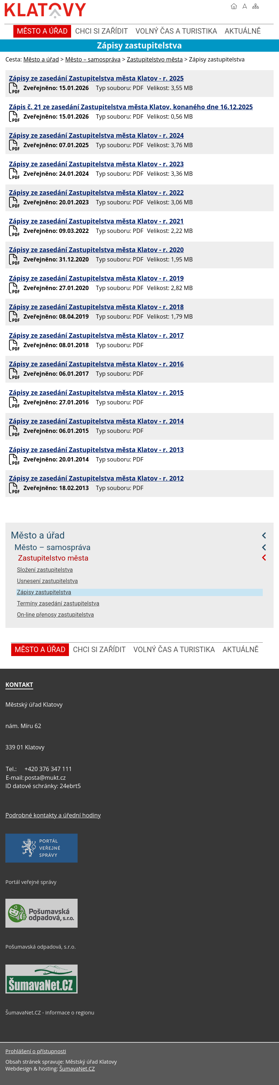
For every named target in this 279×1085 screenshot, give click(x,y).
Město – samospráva (52, 547)
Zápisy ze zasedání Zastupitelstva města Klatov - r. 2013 (96, 449)
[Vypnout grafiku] (244, 6)
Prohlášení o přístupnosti (35, 1051)
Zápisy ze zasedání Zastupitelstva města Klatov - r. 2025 (96, 78)
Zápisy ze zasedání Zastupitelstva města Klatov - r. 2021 (96, 221)
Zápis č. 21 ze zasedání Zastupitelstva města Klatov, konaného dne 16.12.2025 (131, 106)
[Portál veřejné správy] (41, 861)
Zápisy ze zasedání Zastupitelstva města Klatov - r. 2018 (96, 306)
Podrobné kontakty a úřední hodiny (53, 815)
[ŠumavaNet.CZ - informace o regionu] (41, 992)
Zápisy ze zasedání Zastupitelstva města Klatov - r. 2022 (96, 192)
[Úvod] (234, 6)
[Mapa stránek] (255, 6)
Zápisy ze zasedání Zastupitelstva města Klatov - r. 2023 (96, 163)
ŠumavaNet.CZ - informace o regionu (49, 1012)
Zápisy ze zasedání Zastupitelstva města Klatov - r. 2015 (96, 392)
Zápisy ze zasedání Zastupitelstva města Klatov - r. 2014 (96, 421)
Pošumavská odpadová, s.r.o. (40, 946)
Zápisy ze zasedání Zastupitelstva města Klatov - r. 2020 (96, 249)
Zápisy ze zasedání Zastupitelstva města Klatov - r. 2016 (96, 363)
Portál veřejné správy (30, 881)
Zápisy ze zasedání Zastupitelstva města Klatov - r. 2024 (96, 135)
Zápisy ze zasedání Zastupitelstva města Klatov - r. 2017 (96, 335)
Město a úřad (38, 535)
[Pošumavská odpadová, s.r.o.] (41, 926)
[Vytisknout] (266, 6)
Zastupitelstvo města (53, 558)
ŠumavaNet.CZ (77, 1068)
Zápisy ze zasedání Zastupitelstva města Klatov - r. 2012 (96, 478)
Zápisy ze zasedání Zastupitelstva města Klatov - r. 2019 (96, 278)
